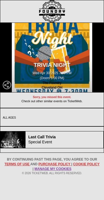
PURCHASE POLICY (54, 164)
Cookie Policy (86, 164)
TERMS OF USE (17, 164)
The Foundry (51, 83)
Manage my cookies (52, 169)
